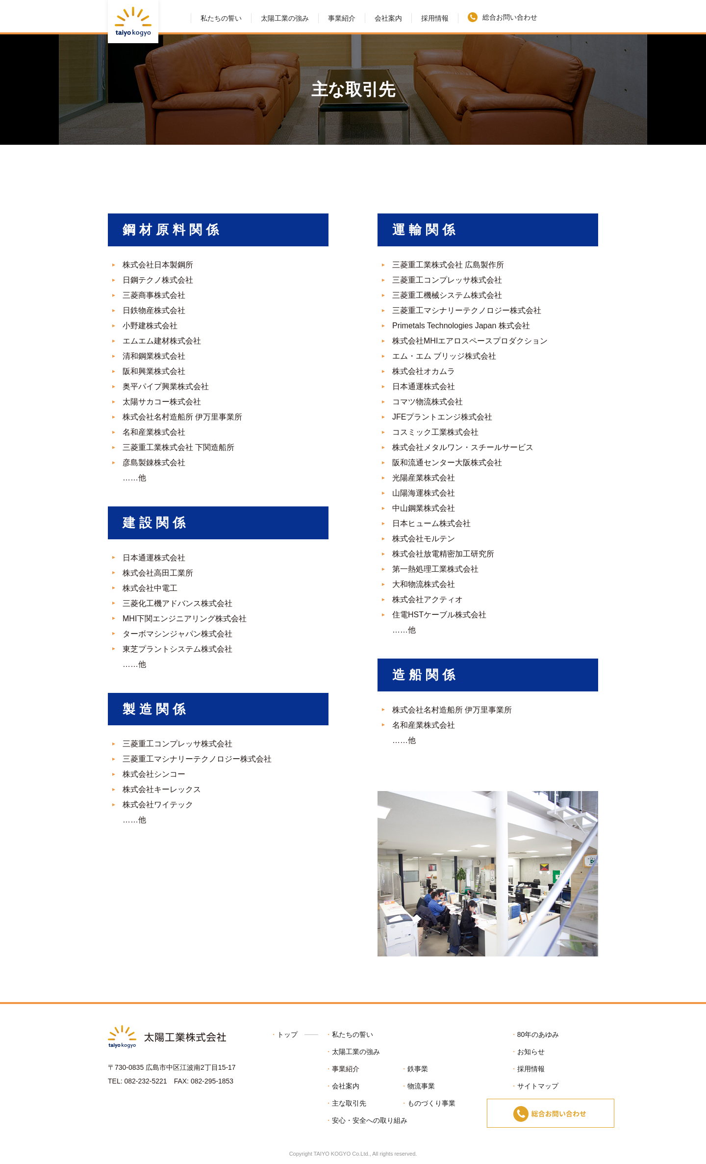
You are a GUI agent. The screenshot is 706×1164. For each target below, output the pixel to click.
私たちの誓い (221, 18)
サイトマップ (537, 1086)
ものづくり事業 (431, 1103)
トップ (287, 1034)
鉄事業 (417, 1069)
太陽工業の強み (285, 18)
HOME (180, 16)
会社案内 (388, 18)
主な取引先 (349, 1103)
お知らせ (531, 1052)
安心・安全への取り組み (369, 1120)
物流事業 (421, 1086)
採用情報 (435, 18)
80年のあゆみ (538, 1034)
